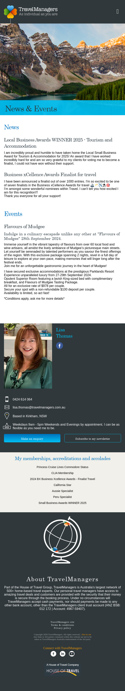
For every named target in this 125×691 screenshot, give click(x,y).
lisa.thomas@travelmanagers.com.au (39, 407)
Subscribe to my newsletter (92, 438)
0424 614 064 (22, 399)
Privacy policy (62, 628)
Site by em (86, 634)
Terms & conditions (62, 625)
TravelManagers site (62, 622)
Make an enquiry (32, 438)
